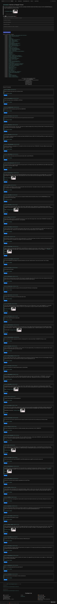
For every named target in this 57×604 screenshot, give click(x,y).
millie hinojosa (10, 154)
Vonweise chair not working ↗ (13, 67)
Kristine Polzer (10, 286)
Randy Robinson (10, 466)
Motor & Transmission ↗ (12, 70)
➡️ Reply (5, 95)
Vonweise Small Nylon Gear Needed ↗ (14, 58)
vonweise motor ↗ (11, 38)
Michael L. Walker (10, 524)
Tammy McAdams (10, 337)
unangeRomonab (10, 107)
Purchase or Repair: (12, 11)
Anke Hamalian (10, 515)
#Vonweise (5, 89)
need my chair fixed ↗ (12, 66)
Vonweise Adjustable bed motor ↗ (13, 44)
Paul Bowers (10, 574)
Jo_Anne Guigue (10, 258)
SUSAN (9, 487)
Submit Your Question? (7, 32)
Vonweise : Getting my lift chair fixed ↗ (14, 36)
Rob (8, 445)
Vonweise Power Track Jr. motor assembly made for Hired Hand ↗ (18, 35)
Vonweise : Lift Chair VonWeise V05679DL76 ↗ (15, 55)
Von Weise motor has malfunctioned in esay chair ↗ (16, 64)
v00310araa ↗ (11, 46)
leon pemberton (10, 98)
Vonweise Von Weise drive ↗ (13, 75)
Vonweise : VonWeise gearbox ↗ (13, 47)
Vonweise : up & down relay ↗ (13, 50)
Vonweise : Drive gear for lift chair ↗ (14, 41)
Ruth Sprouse (10, 276)
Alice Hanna (10, 134)
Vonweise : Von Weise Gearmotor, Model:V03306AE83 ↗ (16, 51)
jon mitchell (9, 405)
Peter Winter (9, 204)
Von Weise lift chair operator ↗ (13, 57)
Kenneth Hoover (10, 172)
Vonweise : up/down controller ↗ (13, 40)
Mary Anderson (10, 478)
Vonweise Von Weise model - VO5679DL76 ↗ (15, 71)
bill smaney (9, 365)
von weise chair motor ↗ (12, 54)
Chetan (9, 89)
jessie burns (9, 267)
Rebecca (9, 426)
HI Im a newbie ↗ (11, 69)
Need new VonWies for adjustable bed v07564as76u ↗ (16, 63)
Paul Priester (10, 316)
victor (9, 396)
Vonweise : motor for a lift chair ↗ (13, 59)
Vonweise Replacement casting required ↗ (14, 43)
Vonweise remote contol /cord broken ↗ (14, 65)
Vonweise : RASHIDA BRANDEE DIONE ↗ (15, 49)
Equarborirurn (10, 565)
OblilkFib (9, 497)
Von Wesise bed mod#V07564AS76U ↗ (14, 48)
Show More (6, 253)
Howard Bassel (10, 555)
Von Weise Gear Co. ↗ (12, 62)
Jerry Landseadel (10, 435)
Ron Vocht (9, 303)
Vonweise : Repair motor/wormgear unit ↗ (14, 39)
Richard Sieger (10, 246)
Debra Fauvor (10, 124)
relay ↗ (10, 73)
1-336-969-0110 (29, 84)
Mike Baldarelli (10, 374)
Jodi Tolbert (9, 457)
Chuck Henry (10, 545)
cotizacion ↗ (10, 74)
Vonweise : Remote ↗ (12, 42)
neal (8, 236)
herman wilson (10, 417)
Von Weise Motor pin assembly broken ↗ (14, 72)
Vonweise (6, 4)
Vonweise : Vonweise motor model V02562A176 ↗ (16, 56)
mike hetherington (10, 144)
